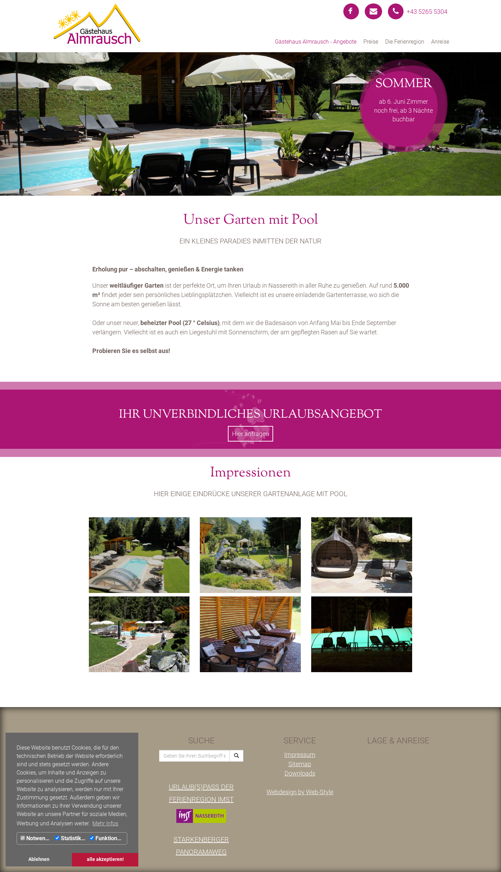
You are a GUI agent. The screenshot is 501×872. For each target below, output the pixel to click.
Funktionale (107, 838)
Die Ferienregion (404, 41)
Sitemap (299, 764)
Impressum (299, 754)
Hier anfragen (250, 433)
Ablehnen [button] (38, 859)
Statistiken (71, 838)
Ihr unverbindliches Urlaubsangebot (250, 414)
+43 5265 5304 (417, 11)
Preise (370, 41)
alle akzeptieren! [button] (105, 859)
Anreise (440, 41)
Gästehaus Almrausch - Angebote (315, 41)
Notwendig (36, 838)
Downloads (300, 773)
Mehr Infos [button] (105, 823)
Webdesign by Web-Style (300, 792)
